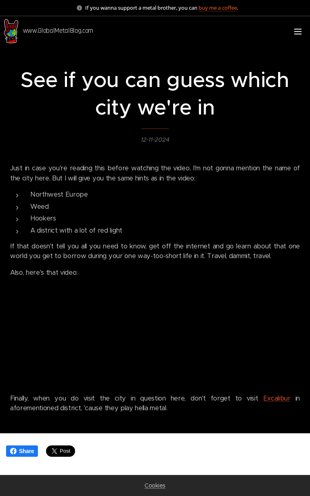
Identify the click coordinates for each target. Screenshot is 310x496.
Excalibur (277, 398)
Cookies (155, 485)
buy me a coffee (218, 7)
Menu (298, 31)
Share (22, 451)
